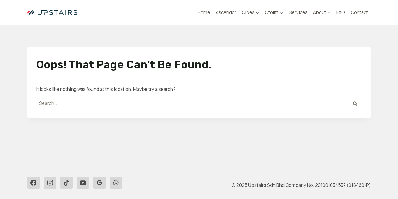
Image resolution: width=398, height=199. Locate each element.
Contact (359, 12)
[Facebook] (33, 183)
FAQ (340, 12)
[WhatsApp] (116, 183)
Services (298, 12)
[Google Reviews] (99, 183)
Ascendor (226, 12)
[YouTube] (83, 183)
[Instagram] (50, 183)
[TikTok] (66, 183)
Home (204, 12)
